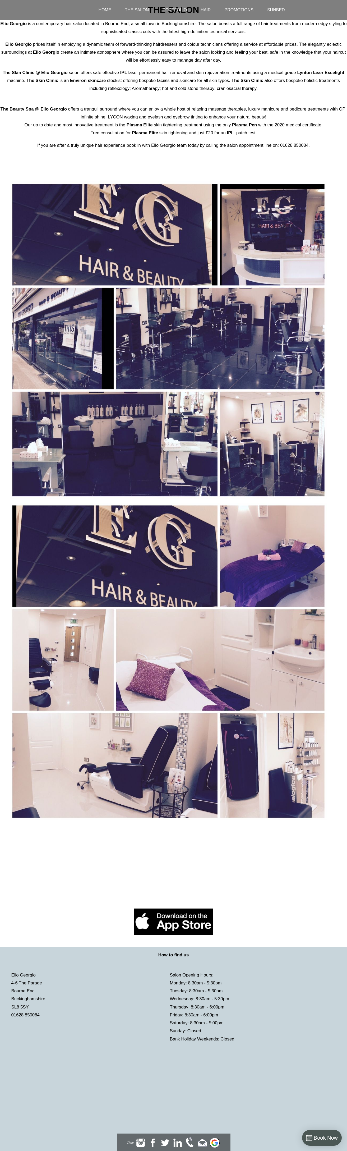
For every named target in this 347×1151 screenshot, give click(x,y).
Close (130, 1142)
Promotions (239, 10)
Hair (206, 10)
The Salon (137, 10)
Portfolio (175, 10)
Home (105, 10)
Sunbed (276, 10)
